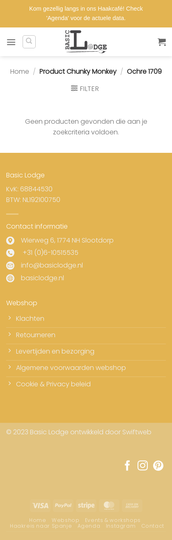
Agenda (89, 525)
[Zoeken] (29, 41)
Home (19, 71)
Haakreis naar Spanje (41, 525)
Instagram (121, 525)
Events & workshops (113, 520)
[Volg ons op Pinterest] (158, 466)
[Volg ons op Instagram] (143, 466)
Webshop (65, 520)
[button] (11, 42)
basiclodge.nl (42, 278)
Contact (152, 525)
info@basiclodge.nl (52, 265)
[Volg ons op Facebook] (127, 466)
